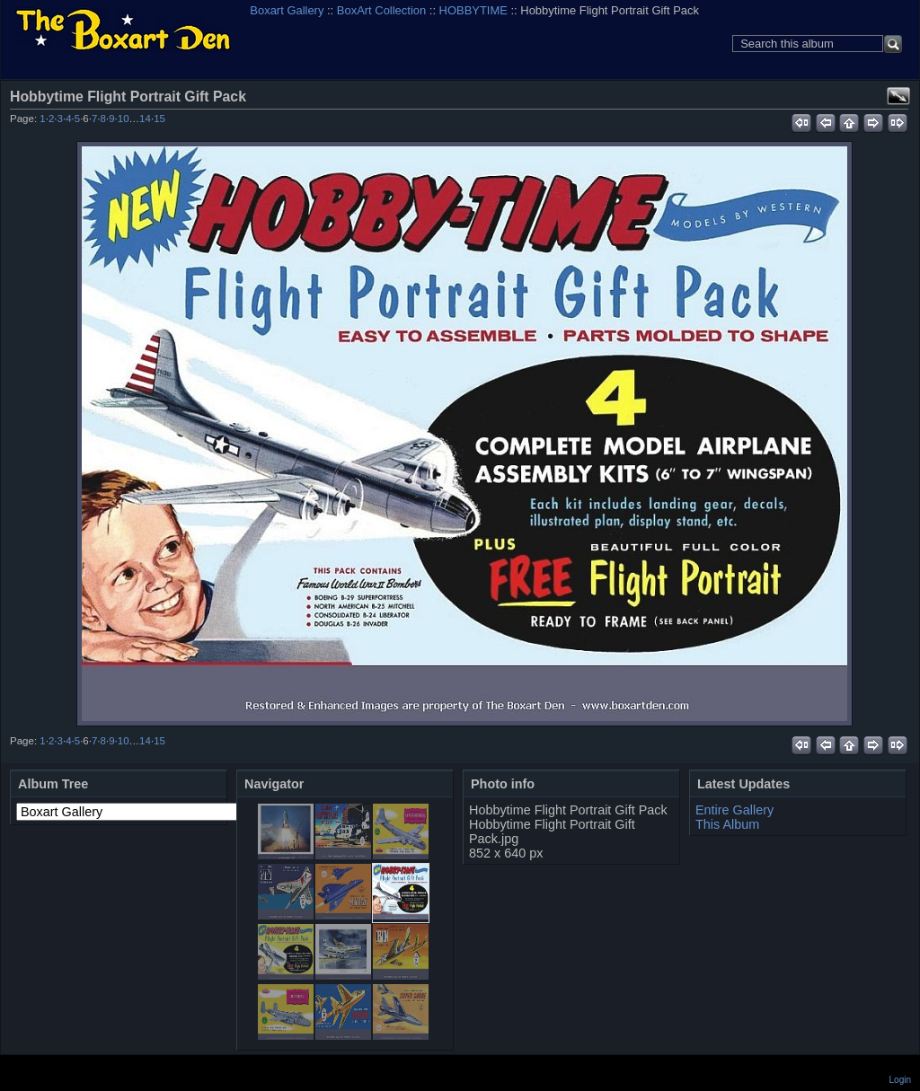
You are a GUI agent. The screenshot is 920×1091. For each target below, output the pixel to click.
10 (123, 118)
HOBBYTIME (473, 10)
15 (159, 118)
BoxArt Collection (381, 10)
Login (900, 1080)
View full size (898, 96)
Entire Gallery (734, 810)
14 (145, 118)
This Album (727, 824)
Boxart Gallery (286, 10)
